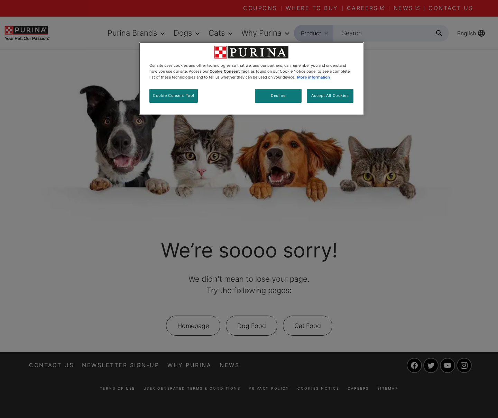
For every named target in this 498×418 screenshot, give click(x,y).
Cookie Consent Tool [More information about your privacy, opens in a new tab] (229, 71)
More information (313, 77)
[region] (251, 78)
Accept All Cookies (330, 95)
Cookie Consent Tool (173, 95)
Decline (278, 95)
